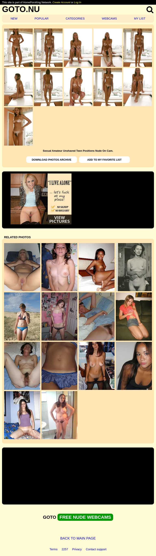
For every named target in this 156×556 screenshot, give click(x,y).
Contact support (96, 549)
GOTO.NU (21, 9)
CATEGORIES (75, 18)
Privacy (77, 549)
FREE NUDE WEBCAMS (85, 517)
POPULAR (42, 18)
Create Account (61, 2)
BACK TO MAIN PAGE (78, 538)
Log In (77, 2)
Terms (53, 549)
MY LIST (139, 18)
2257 (65, 549)
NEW (14, 18)
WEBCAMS (109, 18)
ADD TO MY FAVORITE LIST (104, 159)
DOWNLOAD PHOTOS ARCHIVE (52, 159)
